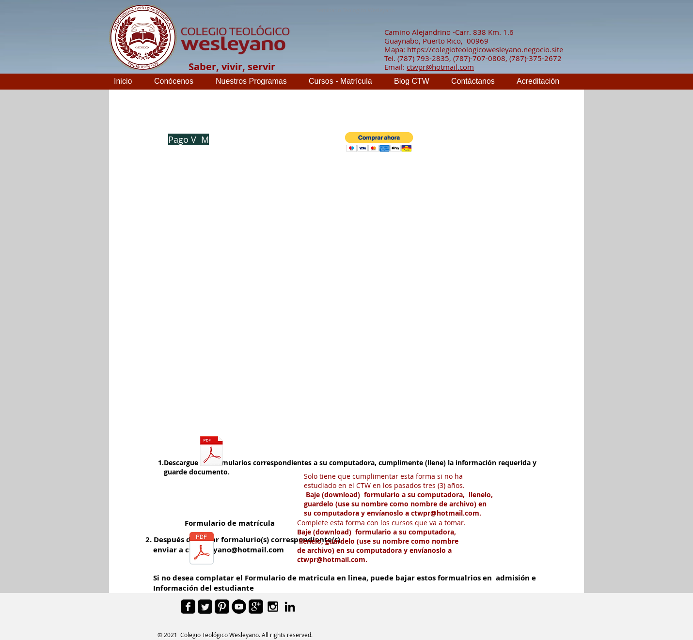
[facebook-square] (188, 606)
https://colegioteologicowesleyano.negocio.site (485, 49)
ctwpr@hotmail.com (440, 67)
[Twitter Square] (205, 606)
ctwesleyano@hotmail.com (234, 550)
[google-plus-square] (256, 606)
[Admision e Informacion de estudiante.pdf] (211, 452)
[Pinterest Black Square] (222, 606)
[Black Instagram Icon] (273, 606)
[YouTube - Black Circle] (239, 606)
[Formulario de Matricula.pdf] (201, 549)
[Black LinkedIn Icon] (290, 606)
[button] (379, 142)
